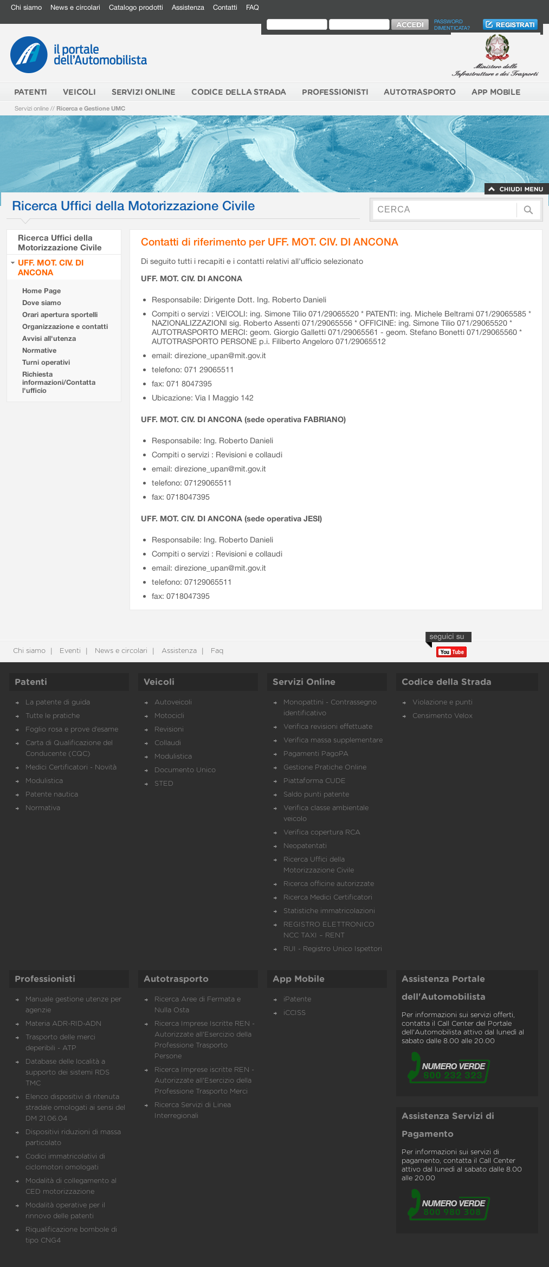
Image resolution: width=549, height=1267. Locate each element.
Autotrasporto (176, 979)
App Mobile (299, 979)
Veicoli (159, 682)
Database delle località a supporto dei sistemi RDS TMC (67, 1072)
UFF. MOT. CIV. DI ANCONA (50, 267)
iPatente (297, 999)
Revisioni (169, 729)
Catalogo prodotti (136, 7)
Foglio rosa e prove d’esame (71, 729)
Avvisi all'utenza (49, 338)
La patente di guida (57, 702)
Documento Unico (185, 770)
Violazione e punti (442, 702)
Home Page (41, 291)
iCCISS (294, 1013)
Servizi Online (304, 682)
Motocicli (169, 716)
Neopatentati (305, 846)
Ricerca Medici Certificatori (327, 897)
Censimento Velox (442, 716)
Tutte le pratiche (52, 716)
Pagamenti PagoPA (315, 754)
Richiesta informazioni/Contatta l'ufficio (58, 382)
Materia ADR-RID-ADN (63, 1023)
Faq (216, 651)
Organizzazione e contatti (65, 326)
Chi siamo (26, 7)
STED (163, 783)
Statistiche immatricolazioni (329, 911)
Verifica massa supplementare (333, 740)
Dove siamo (41, 303)
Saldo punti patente (316, 794)
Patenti (31, 682)
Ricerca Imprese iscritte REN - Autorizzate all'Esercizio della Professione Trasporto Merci (204, 1080)
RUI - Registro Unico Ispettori (332, 949)
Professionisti (45, 979)
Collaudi (167, 743)
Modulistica (44, 781)
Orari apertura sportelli (60, 315)
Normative (39, 350)
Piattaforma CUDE (314, 781)
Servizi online (32, 108)
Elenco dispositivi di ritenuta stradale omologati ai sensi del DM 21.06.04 (75, 1108)
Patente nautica (51, 794)
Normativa (42, 808)
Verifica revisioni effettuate (327, 727)
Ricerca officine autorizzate (328, 884)
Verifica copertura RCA (321, 832)
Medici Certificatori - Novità (71, 767)
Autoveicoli (173, 702)
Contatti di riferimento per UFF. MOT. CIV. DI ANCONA (269, 241)
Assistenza (188, 7)
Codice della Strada (447, 682)
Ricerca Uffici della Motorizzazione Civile (60, 242)
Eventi (69, 651)
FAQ (252, 7)
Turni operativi (46, 362)
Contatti (225, 7)
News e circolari (75, 7)
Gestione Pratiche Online (324, 767)
